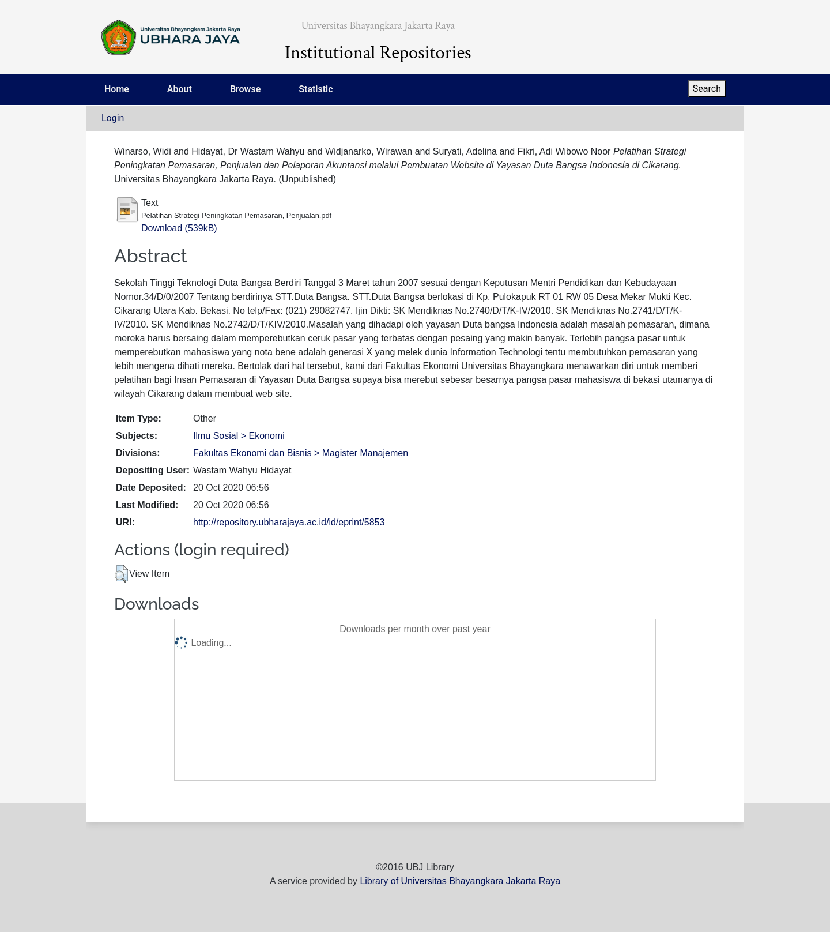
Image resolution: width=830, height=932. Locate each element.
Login (112, 117)
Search (707, 88)
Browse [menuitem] (245, 89)
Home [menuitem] (116, 89)
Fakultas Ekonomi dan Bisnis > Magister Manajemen (300, 453)
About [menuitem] (179, 89)
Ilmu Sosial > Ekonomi (239, 436)
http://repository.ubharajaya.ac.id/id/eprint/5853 (288, 522)
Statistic (316, 89)
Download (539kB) (179, 228)
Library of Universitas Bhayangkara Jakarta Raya (460, 881)
